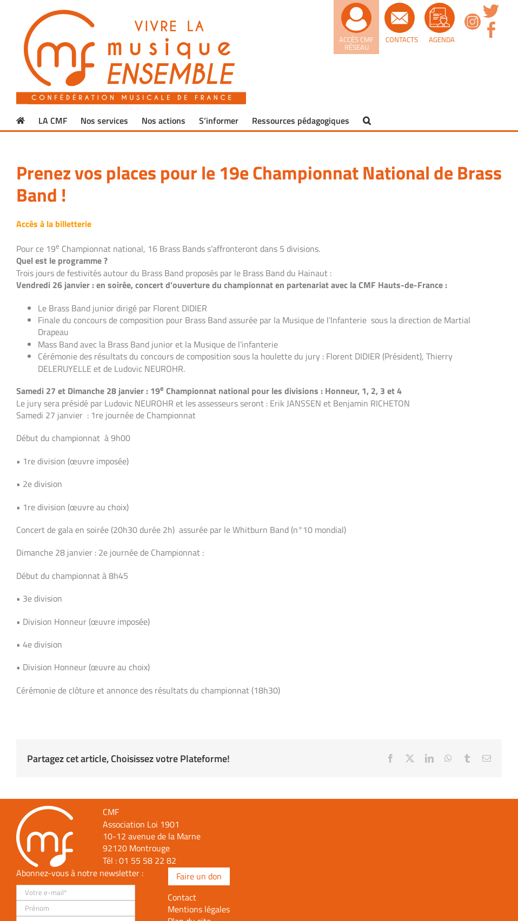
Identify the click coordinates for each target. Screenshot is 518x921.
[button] (367, 120)
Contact (182, 897)
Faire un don (199, 876)
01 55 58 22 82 (147, 860)
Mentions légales (199, 909)
